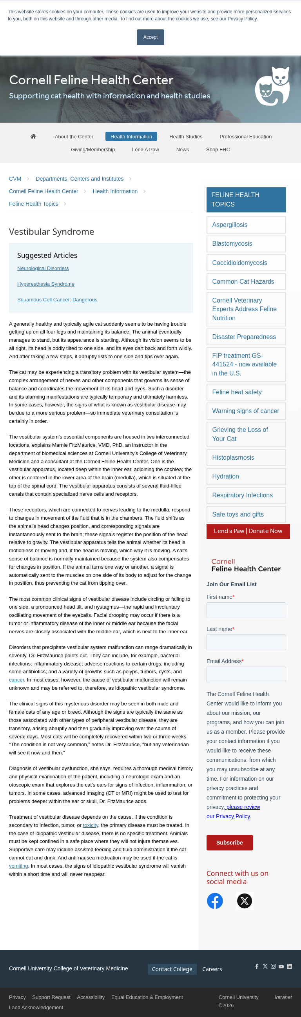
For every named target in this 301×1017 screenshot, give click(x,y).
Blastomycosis (232, 243)
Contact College (172, 969)
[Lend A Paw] (145, 149)
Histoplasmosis (233, 457)
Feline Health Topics (235, 200)
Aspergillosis (230, 224)
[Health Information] (131, 136)
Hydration (225, 476)
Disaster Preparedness (244, 337)
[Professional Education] (246, 136)
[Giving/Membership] (93, 149)
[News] (182, 149)
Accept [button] (150, 37)
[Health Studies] (186, 136)
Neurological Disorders (43, 268)
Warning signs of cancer (245, 411)
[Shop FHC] (218, 149)
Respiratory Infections (242, 495)
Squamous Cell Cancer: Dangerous (57, 300)
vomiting (18, 866)
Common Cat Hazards (243, 281)
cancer (16, 680)
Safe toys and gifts (238, 514)
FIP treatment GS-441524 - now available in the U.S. (244, 364)
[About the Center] (74, 136)
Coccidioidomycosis (240, 262)
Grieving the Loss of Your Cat (240, 434)
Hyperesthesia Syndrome (45, 284)
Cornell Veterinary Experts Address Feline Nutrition (244, 309)
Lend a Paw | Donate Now (248, 531)
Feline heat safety (237, 392)
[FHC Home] (33, 136)
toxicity (90, 825)
